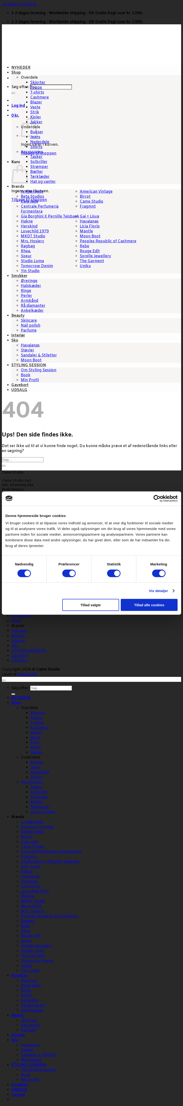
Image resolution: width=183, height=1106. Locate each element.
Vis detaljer (158, 591)
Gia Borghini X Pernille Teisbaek (50, 216)
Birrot (85, 196)
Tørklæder (40, 176)
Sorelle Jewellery (95, 256)
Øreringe (29, 280)
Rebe (84, 246)
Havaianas (89, 221)
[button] (15, 115)
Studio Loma (32, 261)
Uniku (85, 266)
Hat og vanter (43, 181)
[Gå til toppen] (4, 680)
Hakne (27, 221)
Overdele (29, 77)
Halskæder (31, 285)
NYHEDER (20, 67)
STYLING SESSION (28, 365)
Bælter (36, 171)
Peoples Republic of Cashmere (108, 241)
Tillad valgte (90, 605)
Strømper (39, 166)
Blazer (36, 102)
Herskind (29, 226)
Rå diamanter (33, 305)
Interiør (18, 335)
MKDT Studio (33, 236)
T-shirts (37, 92)
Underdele (30, 757)
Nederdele (39, 142)
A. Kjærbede (32, 191)
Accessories (32, 151)
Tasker (36, 156)
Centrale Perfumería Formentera (39, 209)
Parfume (29, 330)
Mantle (86, 231)
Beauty (18, 315)
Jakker (36, 752)
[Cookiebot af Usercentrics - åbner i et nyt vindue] (157, 498)
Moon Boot (90, 236)
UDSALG (19, 390)
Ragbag (28, 246)
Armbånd (29, 300)
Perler (26, 295)
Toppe (36, 87)
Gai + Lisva (89, 216)
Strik (34, 112)
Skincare (29, 320)
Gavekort (20, 385)
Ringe (26, 290)
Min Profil (30, 380)
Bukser (36, 762)
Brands (17, 186)
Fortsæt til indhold (19, 4)
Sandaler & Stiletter (39, 355)
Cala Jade (29, 201)
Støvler (27, 350)
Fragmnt (88, 206)
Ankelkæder (32, 310)
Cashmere (39, 97)
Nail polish (30, 325)
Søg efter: (20, 87)
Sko (14, 340)
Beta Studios (32, 196)
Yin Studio (30, 271)
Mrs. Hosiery (32, 241)
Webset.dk (27, 674)
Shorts (36, 147)
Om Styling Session (38, 370)
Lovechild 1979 (35, 231)
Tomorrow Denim (37, 266)
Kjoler (35, 117)
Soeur (26, 256)
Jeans (35, 137)
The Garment (92, 261)
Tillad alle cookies (149, 605)
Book (25, 375)
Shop (16, 72)
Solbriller (38, 161)
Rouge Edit (90, 251)
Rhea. (26, 251)
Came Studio (91, 201)
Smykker (19, 275)
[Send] (13, 93)
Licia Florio (90, 226)
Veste (35, 107)
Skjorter (37, 82)
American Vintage (96, 191)
